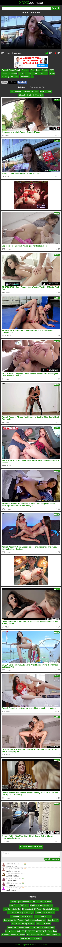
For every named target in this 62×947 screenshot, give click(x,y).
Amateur (25, 70)
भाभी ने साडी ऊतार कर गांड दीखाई (34, 931)
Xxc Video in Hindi (12, 931)
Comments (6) (37, 87)
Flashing (5, 77)
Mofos (52, 73)
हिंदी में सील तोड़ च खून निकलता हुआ (20, 913)
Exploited (14, 77)
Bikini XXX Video (43, 924)
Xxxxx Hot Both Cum (42, 916)
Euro (36, 73)
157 (57, 53)
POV (52, 70)
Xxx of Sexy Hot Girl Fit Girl (19, 927)
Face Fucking (45, 91)
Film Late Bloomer (50, 909)
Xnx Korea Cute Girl (12, 909)
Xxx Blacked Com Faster (31, 938)
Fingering (13, 73)
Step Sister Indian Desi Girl (43, 927)
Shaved (29, 73)
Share (4, 82)
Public (21, 73)
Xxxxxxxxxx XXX (53, 935)
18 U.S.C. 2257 (40, 945)
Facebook (22, 82)
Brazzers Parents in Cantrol (13, 935)
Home (17, 945)
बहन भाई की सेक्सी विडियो (42, 902)
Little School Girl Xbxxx (18, 905)
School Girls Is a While (45, 913)
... (32, 77)
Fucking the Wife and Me (35, 920)
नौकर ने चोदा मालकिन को (35, 935)
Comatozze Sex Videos (13, 920)
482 (49, 53)
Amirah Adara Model (11, 70)
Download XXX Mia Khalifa (21, 916)
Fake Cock (52, 931)
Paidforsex (25, 77)
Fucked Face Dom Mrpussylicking (24, 91)
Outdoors (44, 73)
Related (21, 87)
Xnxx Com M (52, 920)
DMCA (30, 945)
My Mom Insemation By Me (41, 905)
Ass (32, 70)
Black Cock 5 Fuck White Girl (31, 95)
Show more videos (31, 846)
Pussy (4, 73)
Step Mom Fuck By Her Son (23, 924)
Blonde (45, 70)
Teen (38, 70)
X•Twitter (12, 82)
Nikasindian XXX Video (31, 909)
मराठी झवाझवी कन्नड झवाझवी (21, 902)
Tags (24, 945)
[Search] (26, 8)
